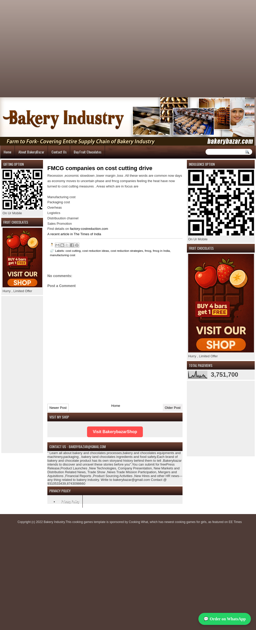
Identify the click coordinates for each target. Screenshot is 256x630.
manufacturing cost (62, 255)
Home (7, 151)
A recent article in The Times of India (74, 234)
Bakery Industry (54, 522)
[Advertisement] (81, 48)
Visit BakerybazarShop (115, 432)
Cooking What (138, 522)
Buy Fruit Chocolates (87, 151)
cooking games (82, 522)
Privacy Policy (70, 501)
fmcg (148, 250)
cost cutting (73, 250)
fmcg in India (161, 250)
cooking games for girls (190, 522)
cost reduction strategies (127, 250)
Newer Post (58, 408)
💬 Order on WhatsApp (225, 619)
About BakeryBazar (31, 151)
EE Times (235, 522)
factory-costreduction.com (89, 229)
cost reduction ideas (95, 250)
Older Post (172, 408)
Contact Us (59, 151)
